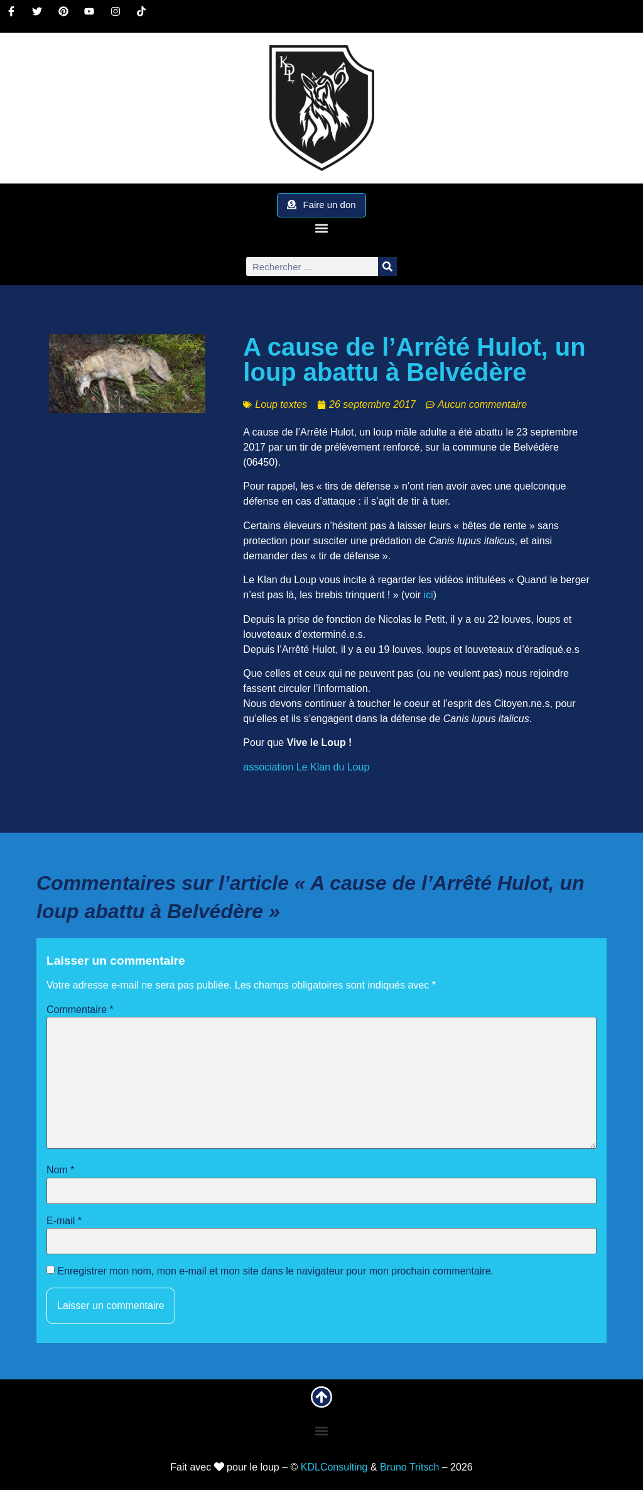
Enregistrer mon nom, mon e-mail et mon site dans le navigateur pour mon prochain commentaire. (275, 1271)
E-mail (64, 1221)
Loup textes (281, 404)
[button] (321, 227)
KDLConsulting (334, 1467)
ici (428, 594)
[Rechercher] (387, 266)
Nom (60, 1170)
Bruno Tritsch (409, 1467)
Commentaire (80, 1010)
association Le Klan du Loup (306, 767)
